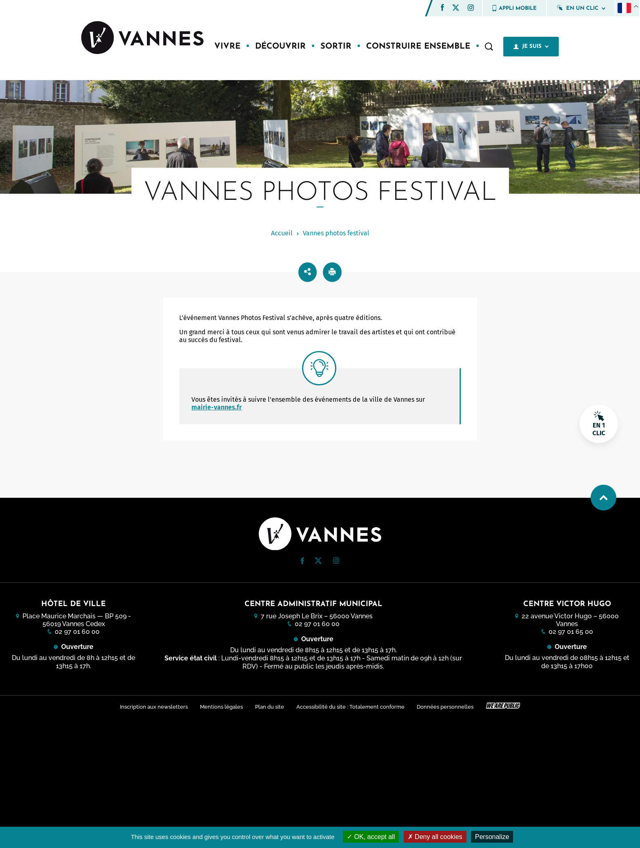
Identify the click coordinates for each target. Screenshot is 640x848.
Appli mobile (514, 8)
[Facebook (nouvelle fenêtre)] (442, 9)
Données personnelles (446, 706)
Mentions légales (220, 706)
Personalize (492, 836)
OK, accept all (371, 836)
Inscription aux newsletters (152, 706)
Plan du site (269, 706)
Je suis (531, 47)
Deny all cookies (435, 836)
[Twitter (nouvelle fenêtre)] (455, 8)
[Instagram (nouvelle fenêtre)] (470, 9)
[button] (442, 7)
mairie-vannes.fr (216, 407)
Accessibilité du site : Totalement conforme (351, 706)
